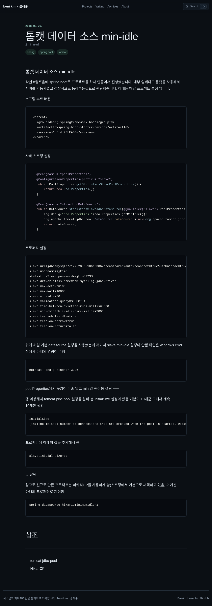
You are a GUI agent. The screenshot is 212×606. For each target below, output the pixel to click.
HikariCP (37, 569)
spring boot (46, 52)
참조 (31, 535)
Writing (100, 6)
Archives (112, 6)
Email (180, 598)
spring (30, 52)
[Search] (196, 6)
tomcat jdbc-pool (43, 561)
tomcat (63, 52)
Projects (87, 6)
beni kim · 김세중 (15, 6)
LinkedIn (192, 598)
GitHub (204, 598)
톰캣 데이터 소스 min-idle (50, 71)
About (125, 6)
